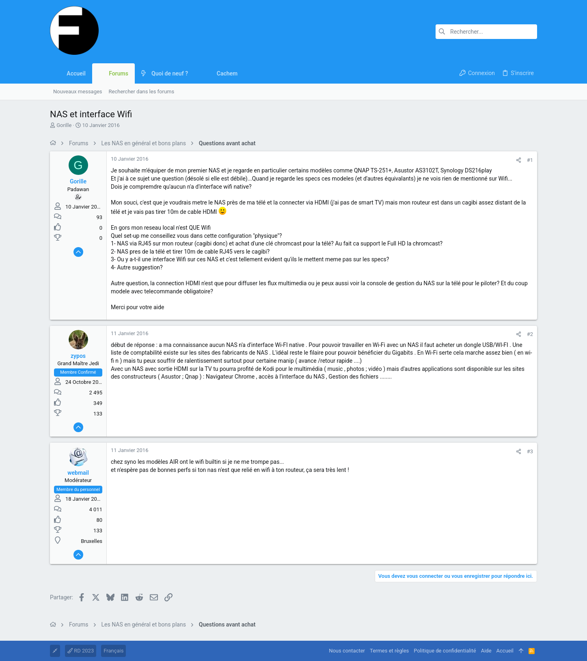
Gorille (63, 125)
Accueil (505, 651)
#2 (530, 334)
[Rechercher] (486, 31)
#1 (530, 160)
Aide (486, 651)
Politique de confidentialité (445, 651)
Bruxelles (91, 541)
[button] (194, 73)
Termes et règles (389, 651)
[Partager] (518, 160)
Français (113, 651)
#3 (530, 451)
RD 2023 (80, 651)
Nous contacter (347, 651)
